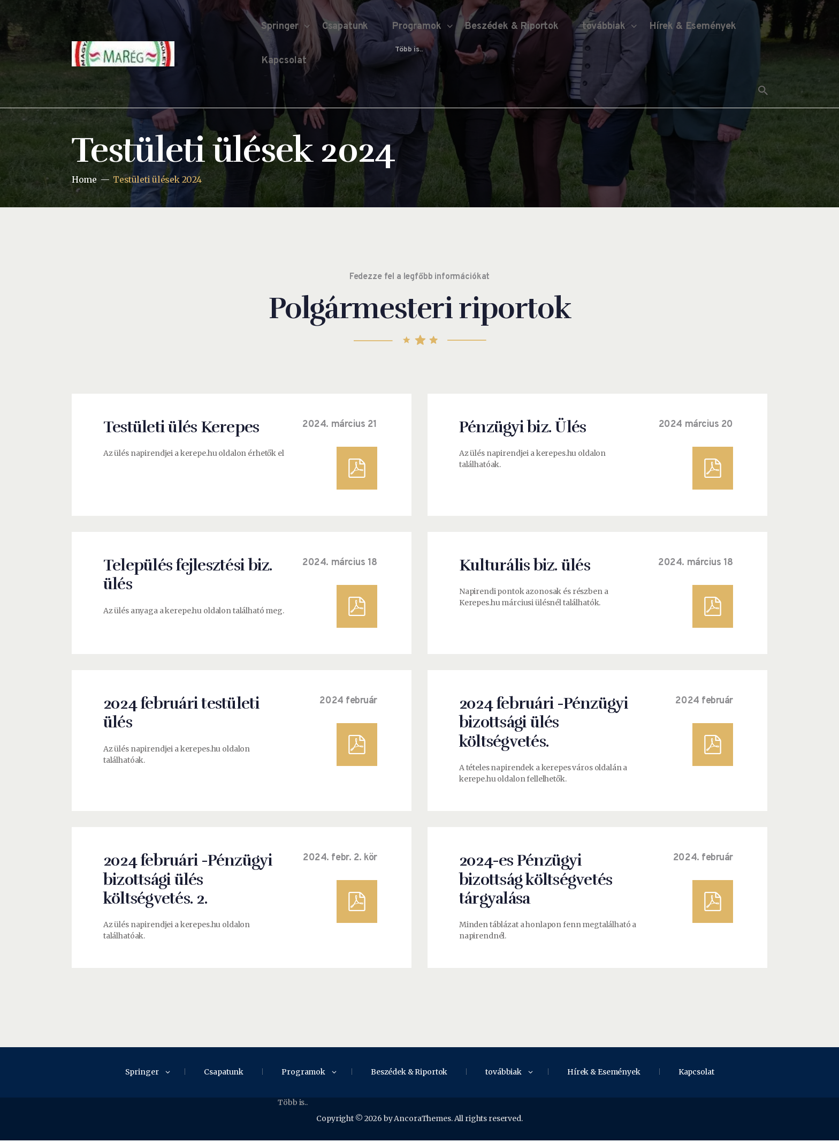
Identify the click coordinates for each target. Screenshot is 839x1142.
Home (84, 180)
